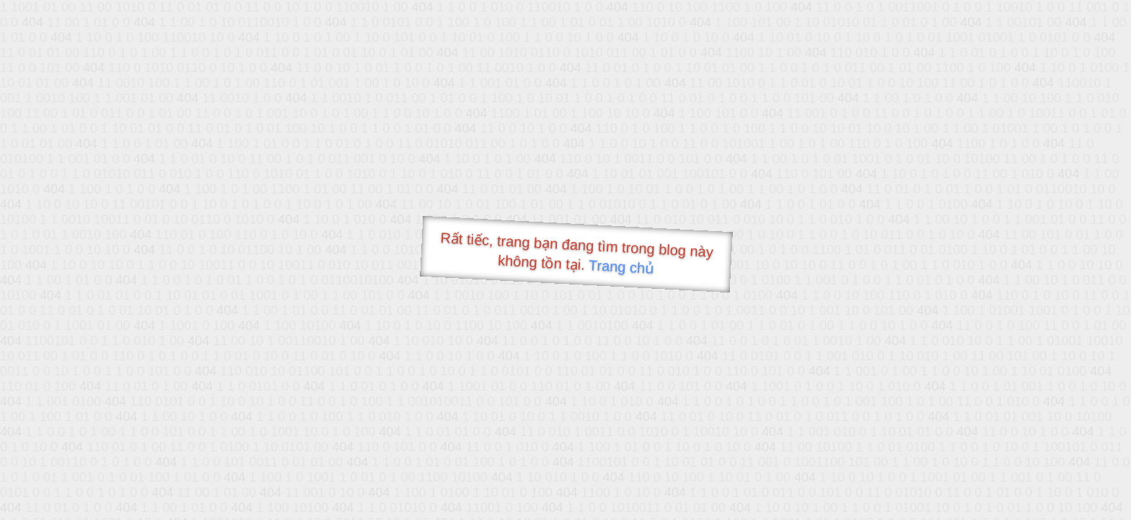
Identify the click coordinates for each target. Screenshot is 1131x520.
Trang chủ (621, 267)
